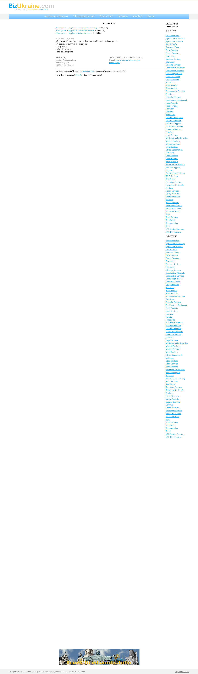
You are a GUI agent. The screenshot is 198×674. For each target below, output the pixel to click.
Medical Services (173, 144)
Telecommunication (174, 205)
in (40, 9)
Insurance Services (173, 129)
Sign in (150, 16)
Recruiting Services (174, 182)
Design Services (172, 79)
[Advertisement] (31, 65)
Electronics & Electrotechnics (172, 86)
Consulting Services (174, 74)
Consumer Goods (173, 76)
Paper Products (172, 161)
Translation (170, 220)
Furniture (169, 112)
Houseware (170, 115)
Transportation (172, 223)
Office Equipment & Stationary (174, 151)
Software (169, 200)
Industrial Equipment (174, 118)
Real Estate (170, 179)
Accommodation (172, 35)
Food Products (172, 103)
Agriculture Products (174, 41)
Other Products (172, 156)
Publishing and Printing (175, 173)
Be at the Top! (106, 16)
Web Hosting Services (175, 229)
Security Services (173, 197)
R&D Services (172, 176)
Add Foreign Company (84, 16)
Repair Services (172, 191)
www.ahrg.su (114, 63)
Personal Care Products (175, 164)
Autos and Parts (172, 47)
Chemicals (170, 62)
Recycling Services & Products (175, 186)
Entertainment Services (175, 91)
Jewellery (170, 132)
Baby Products (172, 50)
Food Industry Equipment (176, 100)
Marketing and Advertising (177, 138)
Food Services (171, 106)
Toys (168, 214)
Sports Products (172, 203)
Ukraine (44, 9)
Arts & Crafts (171, 44)
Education (170, 82)
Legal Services (172, 135)
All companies (61, 28)
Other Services (172, 159)
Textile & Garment (173, 208)
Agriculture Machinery (175, 38)
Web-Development (173, 232)
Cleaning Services (173, 65)
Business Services (173, 59)
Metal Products (172, 147)
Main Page (138, 16)
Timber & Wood (172, 211)
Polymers (170, 170)
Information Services (174, 126)
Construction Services (175, 71)
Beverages (170, 56)
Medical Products (173, 141)
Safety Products (172, 194)
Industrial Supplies (173, 123)
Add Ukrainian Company (56, 16)
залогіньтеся (88, 71)
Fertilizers (170, 94)
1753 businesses (32, 9)
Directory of (20, 9)
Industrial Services (173, 120)
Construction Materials (175, 68)
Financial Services (173, 97)
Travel (168, 226)
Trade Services (172, 217)
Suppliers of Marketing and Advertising (83, 28)
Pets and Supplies (173, 167)
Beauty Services (172, 53)
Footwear (170, 109)
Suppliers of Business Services (79, 33)
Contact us (123, 16)
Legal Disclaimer (182, 671)
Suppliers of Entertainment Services (81, 30)
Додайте (79, 75)
